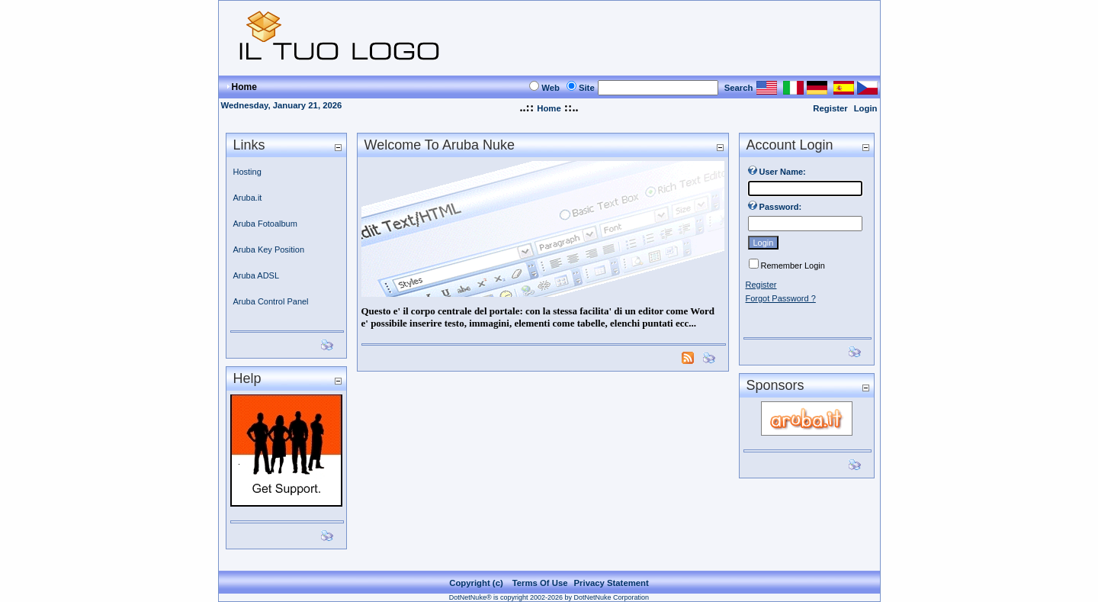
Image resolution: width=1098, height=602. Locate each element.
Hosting (247, 171)
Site (587, 87)
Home (548, 108)
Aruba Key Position (269, 249)
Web (550, 87)
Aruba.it (247, 197)
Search (738, 87)
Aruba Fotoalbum (265, 223)
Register (830, 108)
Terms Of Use (540, 583)
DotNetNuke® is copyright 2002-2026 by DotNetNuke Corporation (549, 597)
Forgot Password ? (781, 298)
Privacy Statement (611, 583)
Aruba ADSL (256, 275)
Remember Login (793, 265)
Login (866, 108)
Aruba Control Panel (271, 301)
